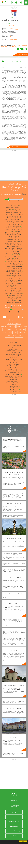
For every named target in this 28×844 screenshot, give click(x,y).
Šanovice (8, 277)
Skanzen (22, 320)
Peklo (13, 263)
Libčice (17, 243)
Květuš (20, 241)
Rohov (18, 273)
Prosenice (19, 268)
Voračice (12, 295)
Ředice (9, 273)
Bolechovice (18, 207)
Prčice (13, 267)
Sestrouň (8, 280)
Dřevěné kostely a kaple (19, 329)
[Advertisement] (14, 166)
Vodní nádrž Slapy (14, 364)
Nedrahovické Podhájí (11, 256)
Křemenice (18, 238)
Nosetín (11, 258)
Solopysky (19, 282)
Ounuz (9, 263)
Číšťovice (13, 218)
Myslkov (14, 253)
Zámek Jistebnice (13, 367)
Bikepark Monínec (14, 349)
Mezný (19, 250)
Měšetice (19, 248)
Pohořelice (19, 265)
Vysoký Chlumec (13, 299)
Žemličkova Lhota (16, 302)
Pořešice (8, 267)
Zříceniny (10, 329)
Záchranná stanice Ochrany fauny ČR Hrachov (14, 360)
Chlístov (21, 214)
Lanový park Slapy (14, 386)
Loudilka (14, 245)
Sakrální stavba (19, 339)
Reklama (14, 817)
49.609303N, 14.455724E (14, 29)
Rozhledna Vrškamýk (14, 373)
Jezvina (14, 233)
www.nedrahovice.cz (14, 39)
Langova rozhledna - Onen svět (13, 376)
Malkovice (12, 246)
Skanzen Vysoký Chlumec (14, 344)
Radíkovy (13, 272)
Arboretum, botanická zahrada (8, 326)
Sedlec (19, 277)
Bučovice (15, 214)
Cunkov (19, 218)
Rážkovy (19, 272)
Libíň (21, 243)
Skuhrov (7, 282)
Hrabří (13, 228)
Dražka (14, 224)
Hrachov (18, 228)
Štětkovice (18, 283)
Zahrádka (18, 300)
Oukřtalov (19, 261)
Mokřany (13, 251)
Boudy (7, 211)
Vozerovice (19, 295)
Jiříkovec (19, 233)
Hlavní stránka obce (23, 54)
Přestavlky (19, 267)
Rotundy (4, 332)
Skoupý (20, 280)
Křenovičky (17, 239)
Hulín (19, 229)
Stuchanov (8, 285)
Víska (19, 292)
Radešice (7, 272)
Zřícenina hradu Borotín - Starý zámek (14, 383)
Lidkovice (8, 245)
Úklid (15, 46)
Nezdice (20, 256)
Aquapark (22, 317)
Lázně (15, 332)
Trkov (13, 46)
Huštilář (9, 231)
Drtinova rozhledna (13, 389)
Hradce (8, 229)
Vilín (16, 292)
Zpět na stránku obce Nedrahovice (20, 147)
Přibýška (8, 268)
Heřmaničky (16, 226)
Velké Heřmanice (17, 290)
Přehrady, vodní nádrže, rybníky (14, 323)
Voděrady (19, 293)
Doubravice (8, 224)
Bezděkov (11, 206)
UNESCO (6, 320)
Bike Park (7, 335)
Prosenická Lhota (11, 270)
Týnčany (13, 287)
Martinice (18, 246)
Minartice (7, 251)
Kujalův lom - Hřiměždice (14, 369)
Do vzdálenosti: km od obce (11, 194)
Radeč (6, 46)
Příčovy (13, 268)
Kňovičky (16, 236)
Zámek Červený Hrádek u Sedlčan (14, 346)
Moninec (19, 251)
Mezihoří (9, 250)
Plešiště (18, 263)
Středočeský (11, 25)
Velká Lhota (8, 290)
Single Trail (14, 335)
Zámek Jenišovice (13, 379)
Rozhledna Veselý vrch (13, 381)
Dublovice (20, 224)
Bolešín (8, 209)
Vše (4, 317)
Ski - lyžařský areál (14, 320)
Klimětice (19, 234)
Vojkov (7, 295)
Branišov (13, 211)
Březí (6, 214)
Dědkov (7, 219)
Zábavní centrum (9, 339)
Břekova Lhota (17, 213)
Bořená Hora (17, 209)
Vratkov (8, 297)
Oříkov (8, 261)
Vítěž (10, 293)
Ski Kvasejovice (14, 342)
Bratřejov (18, 211)
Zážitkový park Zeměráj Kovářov (14, 371)
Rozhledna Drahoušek (13, 352)
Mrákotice (8, 253)
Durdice (10, 226)
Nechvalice (16, 255)
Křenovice (10, 239)
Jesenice (18, 231)
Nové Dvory (8, 260)
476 (10, 36)
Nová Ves (16, 258)
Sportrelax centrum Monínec (14, 351)
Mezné (14, 250)
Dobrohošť (20, 219)
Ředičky (14, 273)
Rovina (8, 275)
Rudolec (9, 46)
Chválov (21, 216)
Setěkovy (14, 280)
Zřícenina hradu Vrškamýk (13, 374)
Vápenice (13, 288)
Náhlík (19, 253)
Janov (13, 231)
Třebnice (20, 285)
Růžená (19, 275)
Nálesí (10, 255)
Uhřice (19, 287)
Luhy (7, 246)
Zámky (4, 329)
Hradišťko (14, 229)
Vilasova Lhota (10, 292)
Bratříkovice (9, 213)
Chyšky (8, 218)
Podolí (13, 265)
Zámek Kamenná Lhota (13, 366)
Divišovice (13, 219)
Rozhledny (19, 326)
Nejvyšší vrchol (22, 332)
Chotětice (8, 216)
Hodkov (8, 228)
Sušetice (14, 285)
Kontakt (14, 835)
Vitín (14, 293)
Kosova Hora (10, 238)
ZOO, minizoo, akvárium (12, 317)
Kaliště (7, 234)
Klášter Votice (14, 362)
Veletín (19, 288)
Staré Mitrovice (10, 283)
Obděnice (15, 260)
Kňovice (11, 236)
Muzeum (21, 335)
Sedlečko (17, 278)
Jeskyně (10, 332)
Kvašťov (15, 241)
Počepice (7, 265)
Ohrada (21, 260)
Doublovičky (16, 223)
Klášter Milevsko (13, 388)
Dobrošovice (9, 221)
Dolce (10, 223)
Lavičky (7, 243)
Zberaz (9, 302)
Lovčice (20, 245)
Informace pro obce (14, 821)
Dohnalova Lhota (18, 221)
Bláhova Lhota (10, 207)
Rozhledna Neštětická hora (14, 391)
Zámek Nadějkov (13, 357)
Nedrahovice (9, 20)
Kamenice (18, 45)
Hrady (25, 326)
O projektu (14, 812)
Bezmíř (17, 206)
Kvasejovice (8, 241)
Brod (10, 214)
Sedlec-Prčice (10, 278)
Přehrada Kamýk (13, 378)
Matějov (14, 248)
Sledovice (13, 282)
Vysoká (19, 297)
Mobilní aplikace (14, 826)
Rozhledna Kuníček (13, 356)
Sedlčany (11, 28)
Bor (14, 45)
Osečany (13, 261)
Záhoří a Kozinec (10, 300)
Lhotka (12, 243)
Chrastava (15, 216)
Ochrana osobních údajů (14, 831)
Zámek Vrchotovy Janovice (13, 354)
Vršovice (14, 297)
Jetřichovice (8, 233)
